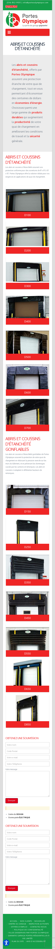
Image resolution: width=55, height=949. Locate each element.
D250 (27, 547)
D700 (27, 428)
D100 (27, 215)
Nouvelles (39, 921)
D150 (27, 511)
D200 (27, 250)
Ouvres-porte (19, 817)
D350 (27, 582)
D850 (27, 724)
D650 (27, 689)
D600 (27, 392)
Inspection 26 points (39, 924)
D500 (27, 357)
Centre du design (17, 924)
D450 (27, 618)
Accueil (13, 921)
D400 (27, 321)
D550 (27, 653)
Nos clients (26, 921)
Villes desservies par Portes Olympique (29, 933)
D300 (27, 286)
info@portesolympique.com (35, 2)
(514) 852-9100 (14, 2)
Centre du (15, 814)
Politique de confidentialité (28, 930)
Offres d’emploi (19, 927)
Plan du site (18, 941)
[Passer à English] (11, 6)
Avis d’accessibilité (36, 941)
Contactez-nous (38, 927)
